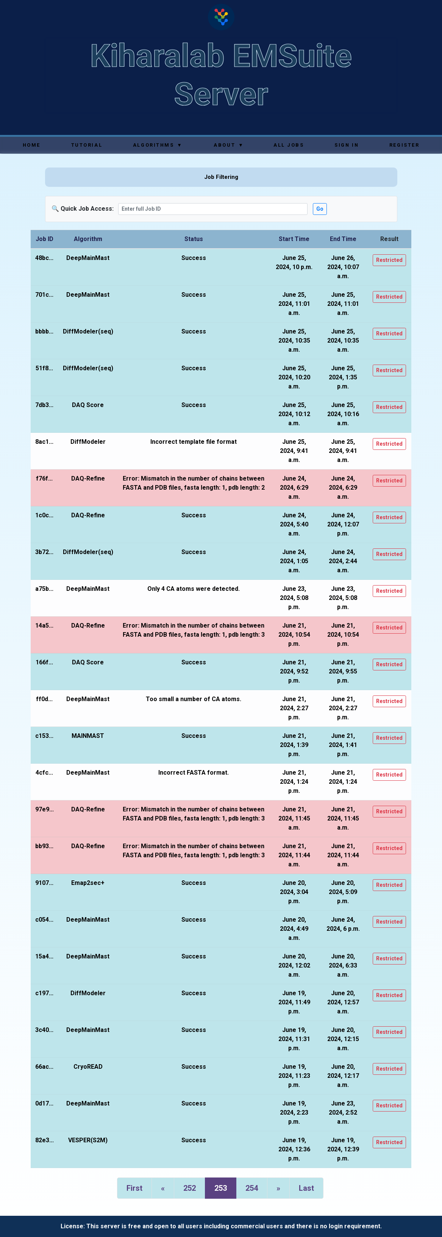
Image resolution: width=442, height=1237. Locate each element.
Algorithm (88, 239)
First (134, 1188)
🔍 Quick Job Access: (83, 208)
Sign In (346, 145)
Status (193, 239)
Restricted (389, 260)
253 (220, 1188)
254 (251, 1188)
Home (32, 145)
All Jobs (288, 145)
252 (189, 1188)
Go (319, 209)
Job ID (44, 239)
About (228, 145)
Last (306, 1188)
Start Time (294, 239)
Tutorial (86, 145)
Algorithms (157, 145)
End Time (343, 239)
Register (404, 145)
